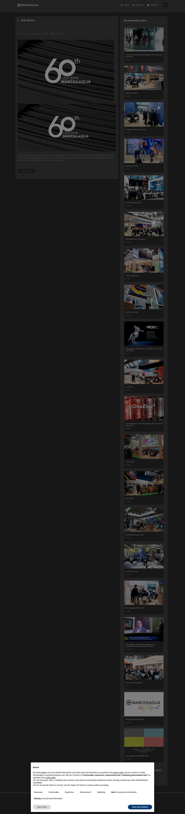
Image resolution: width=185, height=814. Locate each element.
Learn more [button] (42, 807)
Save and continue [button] (140, 807)
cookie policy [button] (50, 778)
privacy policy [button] (118, 773)
